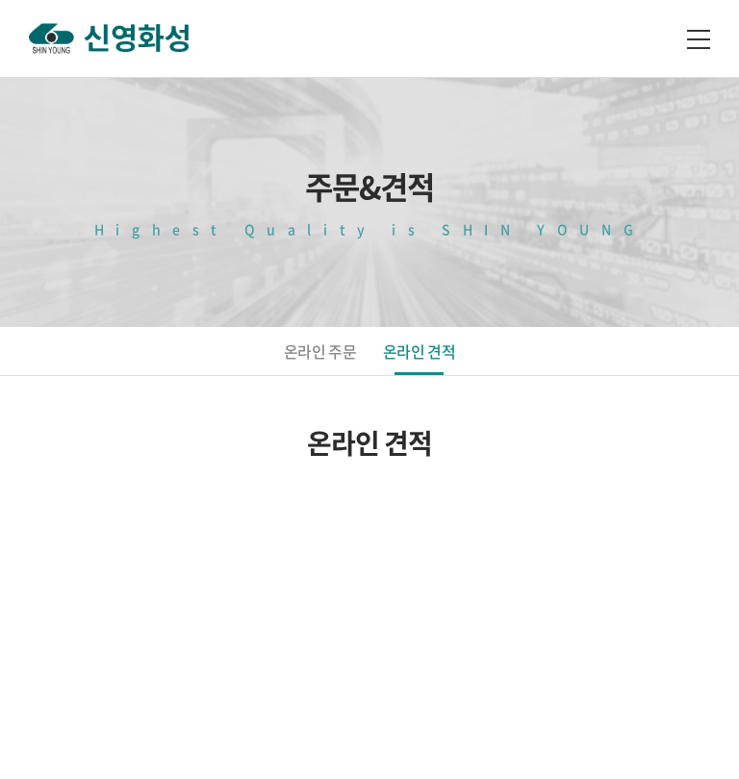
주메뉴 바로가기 (0, 0)
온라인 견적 (419, 351)
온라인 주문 (320, 351)
